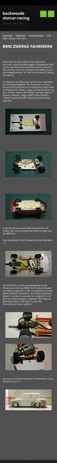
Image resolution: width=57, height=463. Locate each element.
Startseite (7, 35)
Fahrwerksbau (36, 35)
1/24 (49, 35)
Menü (51, 14)
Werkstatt (21, 35)
